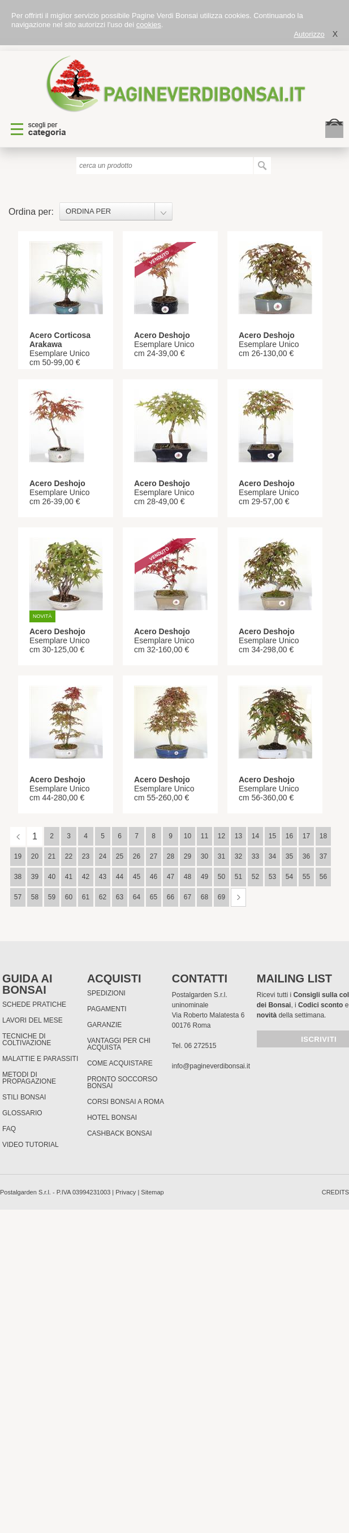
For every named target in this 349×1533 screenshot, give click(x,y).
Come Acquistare (120, 1063)
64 (136, 897)
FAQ (9, 1129)
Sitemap (152, 1192)
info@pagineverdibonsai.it (211, 1066)
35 (289, 856)
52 (255, 877)
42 (85, 877)
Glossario (22, 1113)
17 (306, 836)
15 (272, 836)
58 (34, 897)
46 (153, 877)
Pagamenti (107, 1009)
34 (272, 856)
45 (136, 877)
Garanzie (104, 1025)
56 (323, 877)
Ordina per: (31, 211)
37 (323, 856)
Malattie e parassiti (40, 1059)
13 (238, 836)
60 (68, 897)
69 (221, 897)
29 (187, 856)
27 (153, 856)
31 (221, 856)
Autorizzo (309, 34)
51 (238, 877)
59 (51, 897)
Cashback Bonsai (119, 1133)
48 (187, 877)
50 (221, 877)
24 (102, 856)
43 (102, 877)
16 (289, 836)
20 (34, 856)
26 (136, 856)
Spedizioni (106, 993)
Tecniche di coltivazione (26, 1039)
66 (170, 897)
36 (306, 856)
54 (289, 877)
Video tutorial (30, 1145)
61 (85, 897)
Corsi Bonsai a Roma (125, 1102)
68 (204, 897)
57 (17, 897)
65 (153, 897)
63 (119, 897)
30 (204, 856)
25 (119, 856)
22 (68, 856)
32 (238, 856)
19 (17, 856)
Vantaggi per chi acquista (118, 1044)
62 (102, 897)
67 (187, 897)
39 (34, 877)
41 (68, 877)
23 (85, 856)
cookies (148, 24)
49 (204, 877)
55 (306, 877)
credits (335, 1192)
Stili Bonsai (24, 1097)
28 (170, 856)
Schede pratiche (34, 1004)
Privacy (125, 1192)
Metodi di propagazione (29, 1078)
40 (51, 877)
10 (187, 836)
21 (51, 856)
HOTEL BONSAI (112, 1117)
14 (255, 836)
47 (170, 877)
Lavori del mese (32, 1020)
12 (221, 836)
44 (119, 877)
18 (323, 836)
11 (204, 836)
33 (255, 856)
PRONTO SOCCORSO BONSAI (122, 1082)
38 (17, 877)
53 (272, 877)
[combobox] (116, 211)
